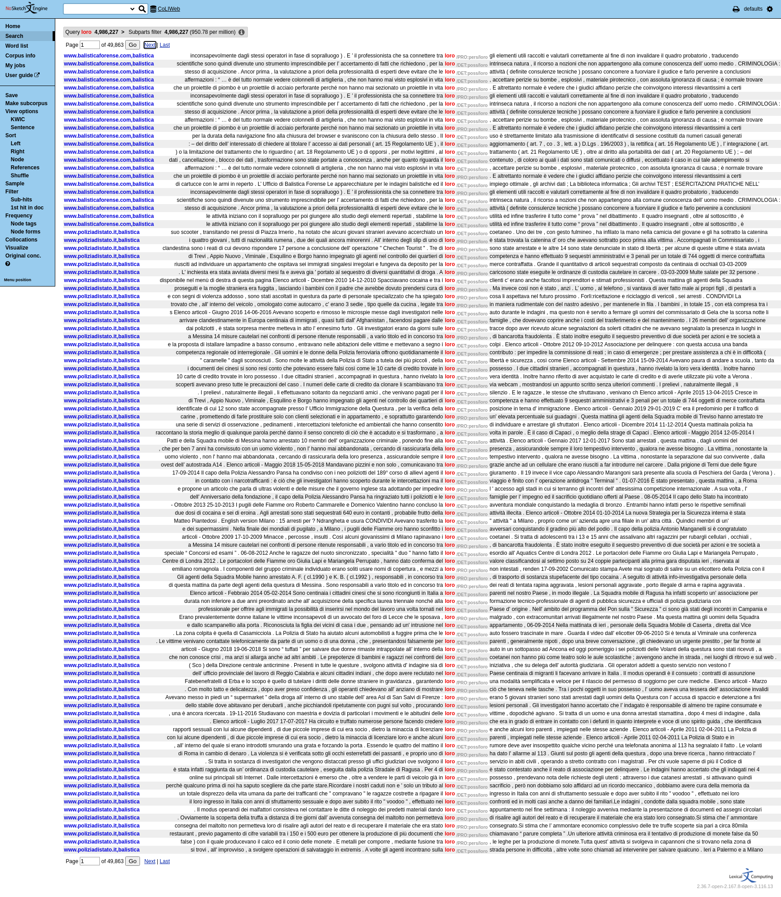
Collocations (21, 240)
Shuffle (20, 175)
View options (21, 111)
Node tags (24, 224)
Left (16, 143)
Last (165, 45)
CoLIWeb (169, 9)
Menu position (17, 280)
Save (11, 95)
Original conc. (23, 256)
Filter (11, 191)
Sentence (22, 127)
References (25, 167)
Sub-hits (21, 200)
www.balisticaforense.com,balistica (109, 56)
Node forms (26, 232)
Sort (10, 135)
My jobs (15, 65)
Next (150, 45)
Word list (16, 46)
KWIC (18, 119)
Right (18, 151)
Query (92, 32)
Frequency (19, 216)
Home (12, 26)
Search (14, 36)
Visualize (16, 248)
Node (17, 159)
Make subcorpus (26, 103)
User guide (19, 75)
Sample (15, 183)
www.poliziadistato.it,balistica (102, 232)
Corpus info (20, 56)
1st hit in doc (27, 208)
